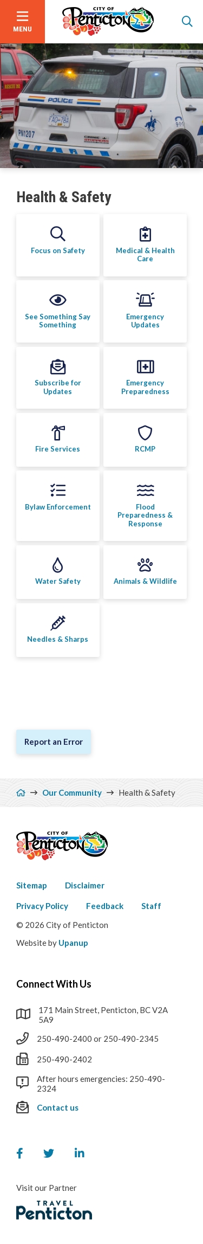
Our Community (72, 792)
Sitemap (31, 885)
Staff (151, 906)
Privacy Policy (42, 906)
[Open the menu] (22, 21)
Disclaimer (84, 885)
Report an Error (53, 741)
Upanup (73, 942)
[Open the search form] (187, 21)
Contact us (57, 1107)
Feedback (104, 906)
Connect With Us (53, 984)
